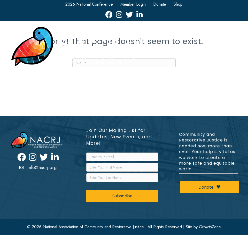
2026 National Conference (89, 4)
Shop (178, 4)
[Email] (122, 157)
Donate (159, 4)
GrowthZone (210, 227)
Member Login (133, 4)
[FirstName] (122, 167)
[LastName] (122, 177)
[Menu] (230, 48)
